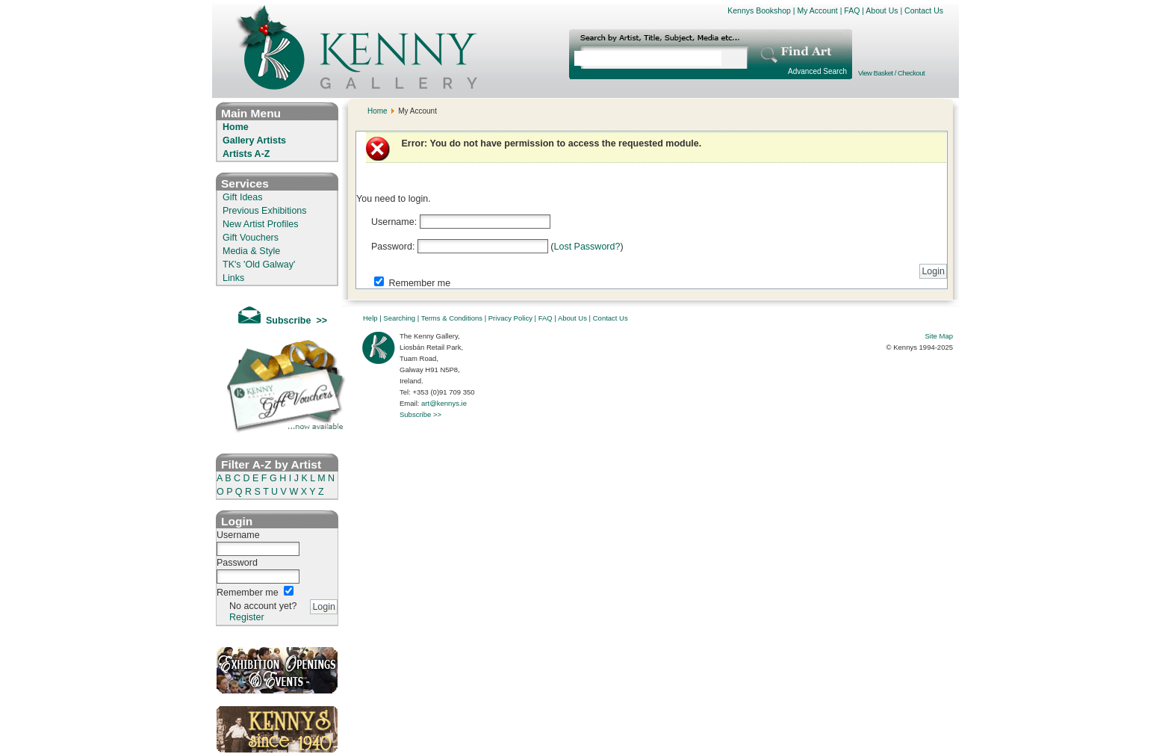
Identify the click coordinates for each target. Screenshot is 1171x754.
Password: (392, 246)
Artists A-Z (246, 154)
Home (236, 127)
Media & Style (251, 251)
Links (233, 278)
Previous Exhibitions (265, 211)
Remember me (248, 592)
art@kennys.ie (444, 403)
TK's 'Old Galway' (259, 264)
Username (238, 535)
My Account (817, 10)
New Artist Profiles (260, 224)
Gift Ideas (243, 197)
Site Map (939, 336)
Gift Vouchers (251, 237)
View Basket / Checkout (891, 73)
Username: (394, 222)
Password (237, 562)
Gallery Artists (254, 140)
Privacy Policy (510, 318)
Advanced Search (817, 71)
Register (246, 617)
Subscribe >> (420, 414)
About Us (882, 10)
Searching (399, 318)
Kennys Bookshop (759, 10)
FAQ (852, 10)
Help (370, 318)
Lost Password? (586, 246)
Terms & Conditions (451, 318)
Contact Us (923, 10)
